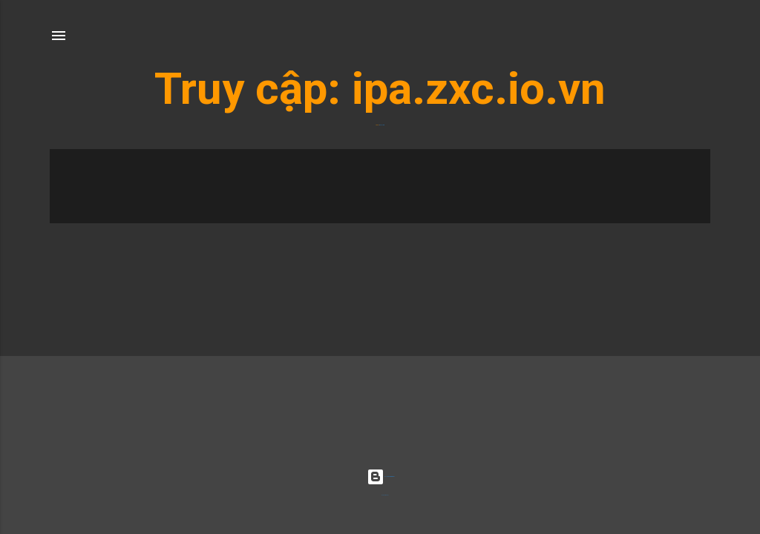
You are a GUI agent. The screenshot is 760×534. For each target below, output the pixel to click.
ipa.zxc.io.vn (479, 88)
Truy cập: (253, 88)
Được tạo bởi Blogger (380, 476)
